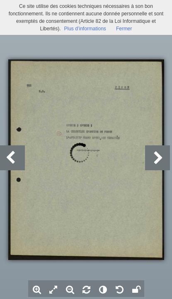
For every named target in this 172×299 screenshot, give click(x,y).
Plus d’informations (85, 29)
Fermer (124, 29)
